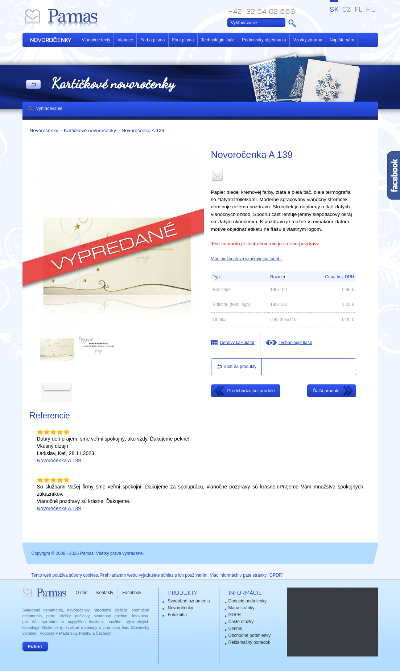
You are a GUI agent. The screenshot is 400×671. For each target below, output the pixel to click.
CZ (346, 9)
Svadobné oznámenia (189, 601)
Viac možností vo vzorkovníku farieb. (246, 258)
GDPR (234, 614)
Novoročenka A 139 (142, 130)
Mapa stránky (241, 607)
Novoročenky (44, 130)
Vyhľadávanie (49, 108)
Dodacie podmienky (247, 601)
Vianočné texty (96, 39)
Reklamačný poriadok (249, 642)
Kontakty (105, 592)
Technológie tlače (218, 39)
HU (371, 9)
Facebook (131, 592)
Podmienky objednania (264, 39)
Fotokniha (177, 614)
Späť (33, 85)
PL (358, 9)
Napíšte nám (342, 39)
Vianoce (125, 39)
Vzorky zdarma (307, 39)
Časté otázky (240, 621)
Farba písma (152, 39)
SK (334, 9)
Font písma (183, 39)
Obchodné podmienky (249, 635)
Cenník (235, 628)
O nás (81, 592)
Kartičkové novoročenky (90, 130)
